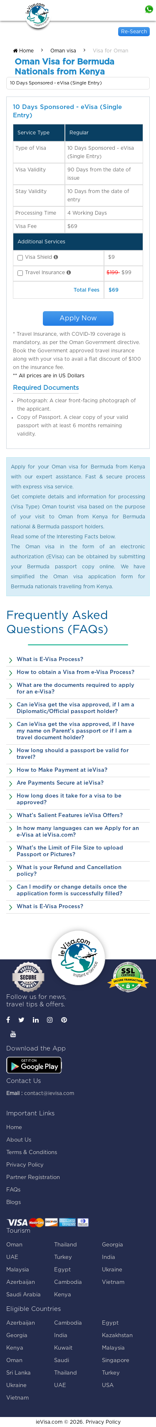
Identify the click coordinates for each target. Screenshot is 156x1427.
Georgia (112, 1245)
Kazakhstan (117, 1335)
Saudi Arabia (23, 1295)
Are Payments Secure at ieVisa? (60, 783)
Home (23, 50)
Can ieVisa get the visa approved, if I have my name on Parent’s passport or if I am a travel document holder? (75, 731)
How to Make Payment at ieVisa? (62, 770)
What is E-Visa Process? (50, 659)
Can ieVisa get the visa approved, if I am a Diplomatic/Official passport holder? (75, 708)
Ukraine (112, 1270)
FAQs (13, 1190)
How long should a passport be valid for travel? (73, 754)
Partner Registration (33, 1177)
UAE (12, 1257)
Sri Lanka (18, 1373)
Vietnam (113, 1282)
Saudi (61, 1360)
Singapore (115, 1360)
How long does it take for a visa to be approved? (69, 799)
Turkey (63, 1257)
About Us (18, 1140)
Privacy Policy (25, 1165)
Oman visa (63, 50)
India (108, 1257)
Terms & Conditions (31, 1152)
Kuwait (63, 1348)
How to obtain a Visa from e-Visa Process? (75, 672)
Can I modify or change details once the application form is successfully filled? (72, 890)
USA (108, 1385)
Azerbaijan (20, 1282)
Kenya (62, 1295)
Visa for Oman (110, 50)
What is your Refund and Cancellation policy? (69, 871)
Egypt (62, 1270)
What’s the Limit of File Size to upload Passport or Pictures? (70, 851)
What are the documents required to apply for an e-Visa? (75, 689)
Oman (14, 1245)
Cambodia (68, 1282)
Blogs (13, 1202)
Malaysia (17, 1270)
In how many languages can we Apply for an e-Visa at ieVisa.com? (78, 832)
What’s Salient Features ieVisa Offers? (70, 815)
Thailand (65, 1245)
